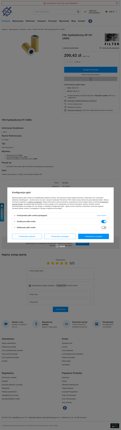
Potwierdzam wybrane (27, 236)
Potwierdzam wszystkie (93, 236)
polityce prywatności (35, 202)
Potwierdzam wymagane (60, 236)
